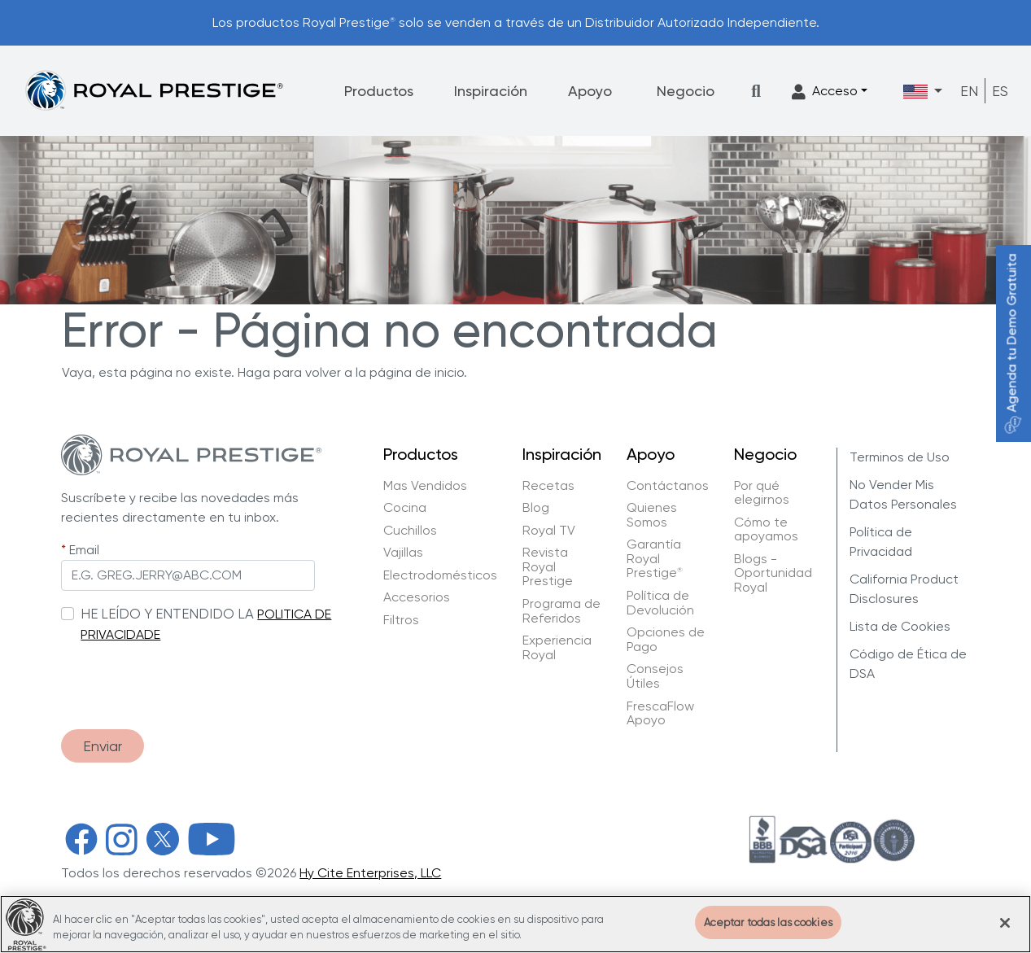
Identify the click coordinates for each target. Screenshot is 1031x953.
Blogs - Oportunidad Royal (773, 573)
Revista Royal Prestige (547, 566)
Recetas (548, 486)
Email (84, 549)
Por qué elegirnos (761, 493)
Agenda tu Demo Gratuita (1012, 344)
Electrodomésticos (440, 575)
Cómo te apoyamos (766, 529)
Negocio (685, 90)
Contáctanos (668, 486)
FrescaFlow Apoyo (660, 713)
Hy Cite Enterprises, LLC (370, 873)
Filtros (401, 620)
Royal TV (548, 530)
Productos (378, 90)
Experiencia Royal (557, 647)
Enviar (102, 745)
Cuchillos (410, 530)
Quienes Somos (652, 515)
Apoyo (590, 90)
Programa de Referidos (561, 611)
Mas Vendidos (425, 486)
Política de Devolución (660, 602)
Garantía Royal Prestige (655, 558)
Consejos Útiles (655, 676)
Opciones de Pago (666, 639)
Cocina (404, 508)
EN (969, 90)
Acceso (825, 91)
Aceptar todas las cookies (768, 935)
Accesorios (416, 597)
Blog (535, 508)
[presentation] (184, 678)
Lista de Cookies (900, 626)
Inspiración (490, 90)
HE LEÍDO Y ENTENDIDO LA (167, 613)
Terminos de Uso (900, 457)
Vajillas (403, 552)
